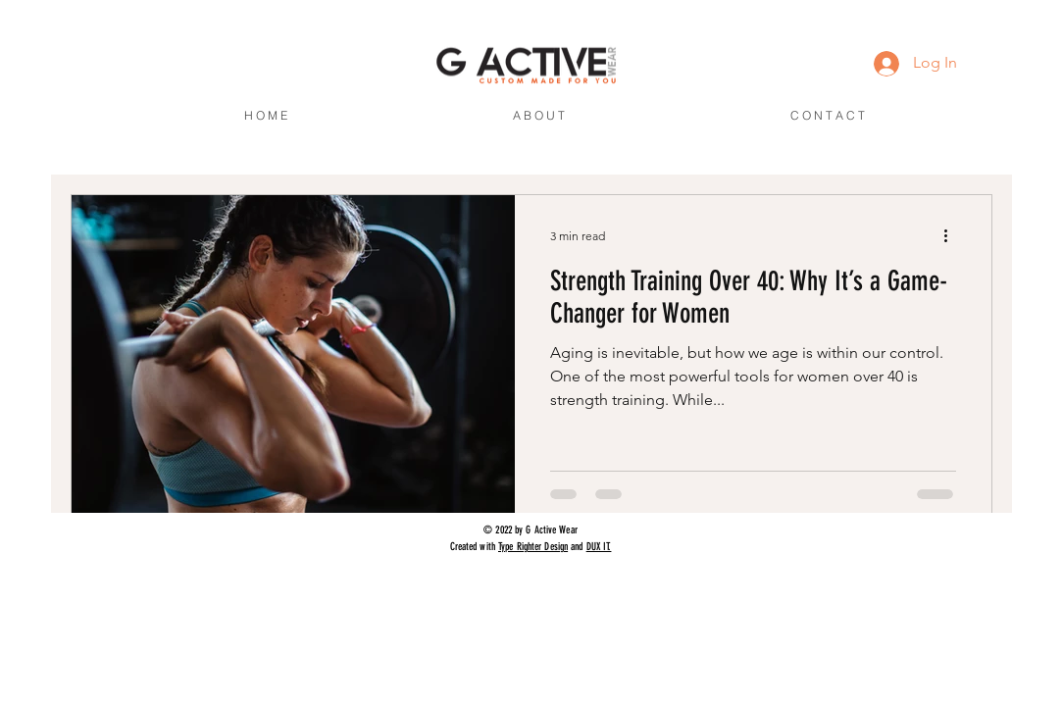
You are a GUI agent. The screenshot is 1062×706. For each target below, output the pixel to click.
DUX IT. (599, 546)
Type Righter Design (533, 546)
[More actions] (953, 235)
